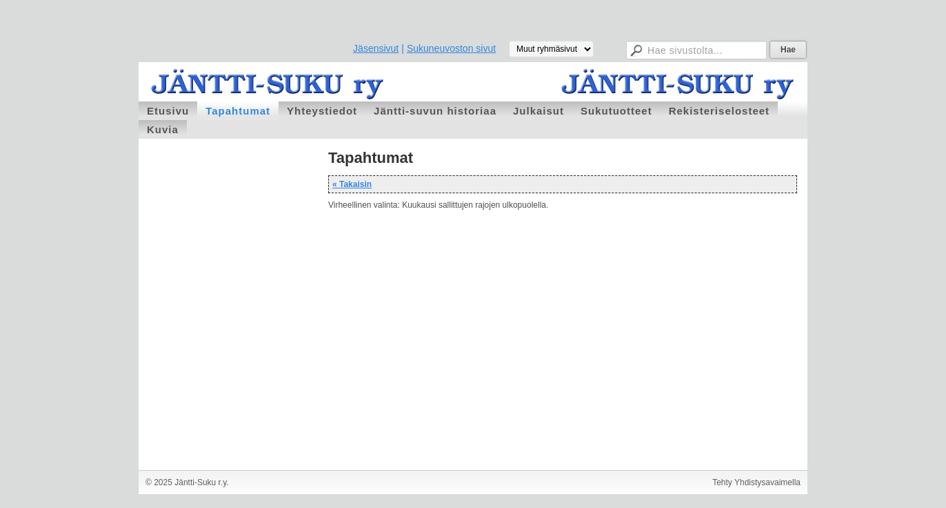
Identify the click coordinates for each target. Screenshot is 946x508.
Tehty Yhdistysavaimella (756, 482)
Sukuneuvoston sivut (451, 48)
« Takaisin (352, 184)
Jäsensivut (376, 48)
